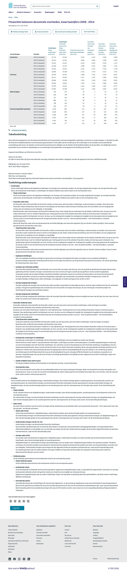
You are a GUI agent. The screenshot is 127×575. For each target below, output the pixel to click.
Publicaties (11, 546)
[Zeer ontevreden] (11, 501)
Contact (67, 530)
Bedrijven (39, 530)
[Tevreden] (24, 501)
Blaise (10, 552)
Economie (37, 12)
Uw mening (125, 282)
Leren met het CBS (70, 543)
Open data (11, 535)
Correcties (68, 546)
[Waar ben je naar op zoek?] (65, 6)
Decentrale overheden (43, 535)
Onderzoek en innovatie (72, 538)
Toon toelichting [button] (89, 32)
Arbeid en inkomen (23, 12)
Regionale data (12, 543)
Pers (66, 532)
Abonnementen (98, 546)
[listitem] (9, 559)
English (116, 6)
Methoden (11, 549)
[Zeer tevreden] (28, 501)
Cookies (95, 535)
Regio (60, 12)
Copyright (96, 532)
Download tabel (41, 32)
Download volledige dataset (66, 32)
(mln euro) (77, 51)
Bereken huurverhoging (15, 532)
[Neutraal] (19, 501)
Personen (39, 538)
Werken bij (68, 541)
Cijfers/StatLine (13, 530)
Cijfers (11, 12)
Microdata (11, 538)
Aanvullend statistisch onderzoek (18, 541)
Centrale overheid (41, 532)
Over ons (67, 12)
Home (10, 17)
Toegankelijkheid (98, 538)
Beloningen (40, 543)
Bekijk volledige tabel (19, 32)
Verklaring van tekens (19, 130)
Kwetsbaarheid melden (100, 541)
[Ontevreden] (15, 501)
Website (95, 530)
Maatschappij (49, 12)
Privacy (38, 541)
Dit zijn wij (68, 535)
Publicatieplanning (113, 558)
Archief (95, 543)
